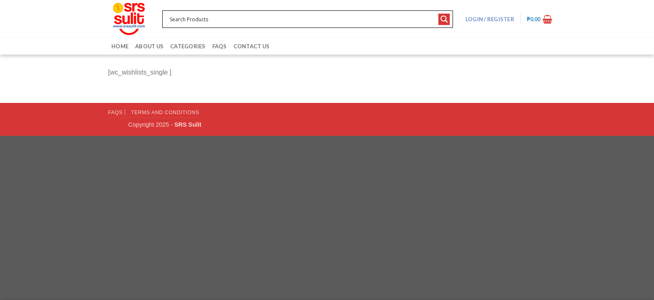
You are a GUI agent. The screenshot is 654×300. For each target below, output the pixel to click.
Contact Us (252, 46)
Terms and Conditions (165, 112)
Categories (188, 46)
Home (119, 46)
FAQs (219, 46)
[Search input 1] (302, 19)
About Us (149, 46)
